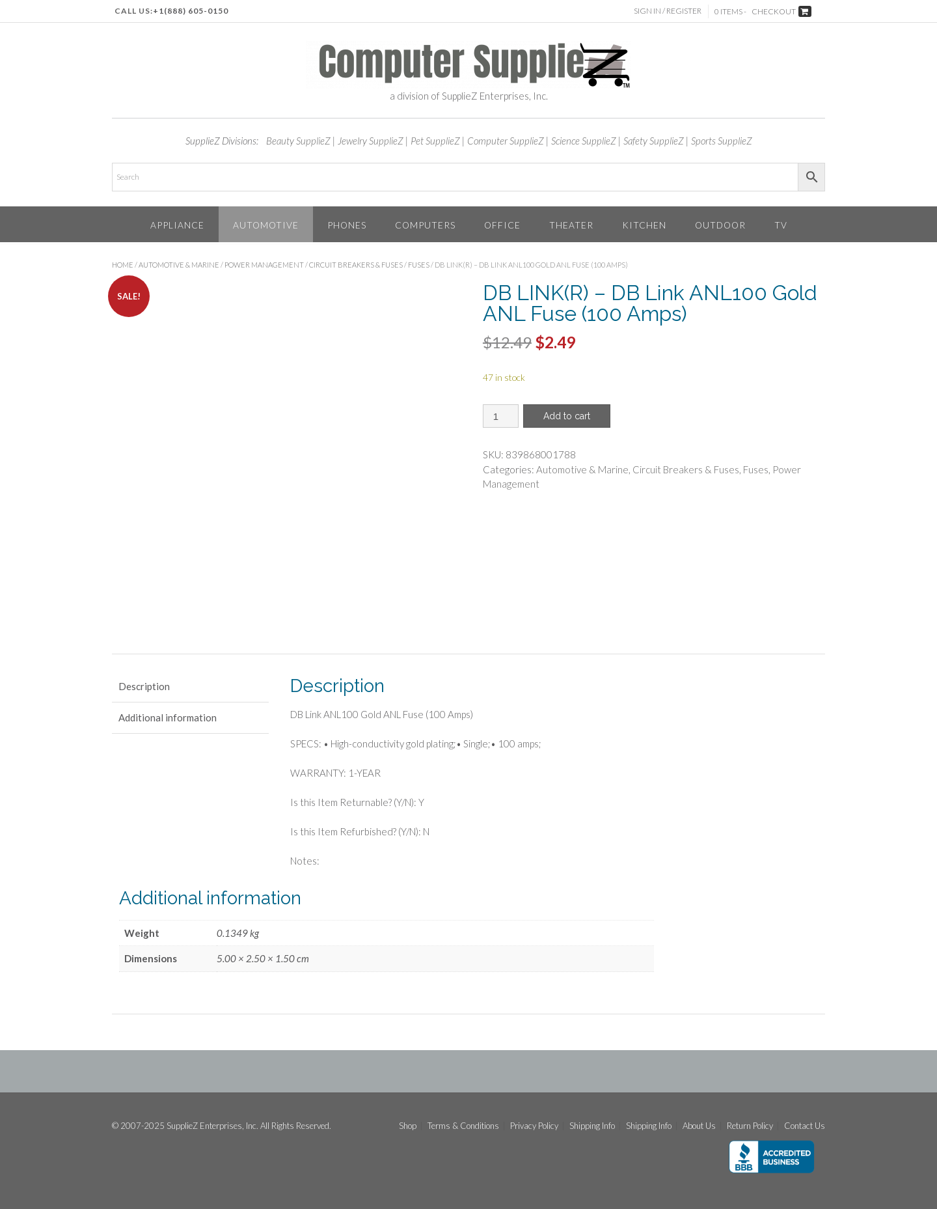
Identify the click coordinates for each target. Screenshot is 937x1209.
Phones (346, 224)
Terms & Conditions (463, 1126)
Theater (571, 224)
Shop (407, 1126)
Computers (425, 224)
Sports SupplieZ (721, 140)
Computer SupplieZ (505, 140)
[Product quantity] (501, 416)
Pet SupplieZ (435, 140)
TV (780, 224)
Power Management (264, 264)
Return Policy (750, 1126)
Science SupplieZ (583, 140)
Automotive (266, 224)
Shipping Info (592, 1126)
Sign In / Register (667, 11)
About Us (699, 1126)
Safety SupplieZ (653, 140)
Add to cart (566, 416)
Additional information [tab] (167, 717)
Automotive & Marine (179, 264)
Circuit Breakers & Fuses (356, 264)
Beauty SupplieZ (298, 140)
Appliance (177, 224)
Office (502, 224)
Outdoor (720, 224)
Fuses (418, 264)
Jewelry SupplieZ (370, 140)
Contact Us (804, 1126)
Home (122, 264)
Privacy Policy (534, 1126)
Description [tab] (144, 686)
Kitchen (644, 224)
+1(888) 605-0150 (190, 11)
